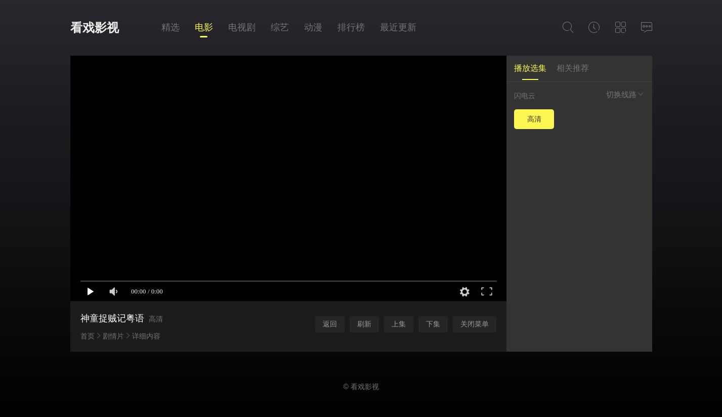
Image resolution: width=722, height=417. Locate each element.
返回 (330, 324)
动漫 (313, 27)
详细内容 (146, 336)
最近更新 (398, 27)
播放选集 (530, 68)
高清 (534, 119)
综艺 (280, 27)
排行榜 (351, 27)
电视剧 (242, 27)
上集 (399, 324)
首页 (87, 336)
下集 (433, 324)
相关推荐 (573, 68)
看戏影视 (94, 27)
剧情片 (113, 336)
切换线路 (625, 94)
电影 (204, 27)
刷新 (364, 324)
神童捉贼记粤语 (112, 318)
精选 (170, 27)
